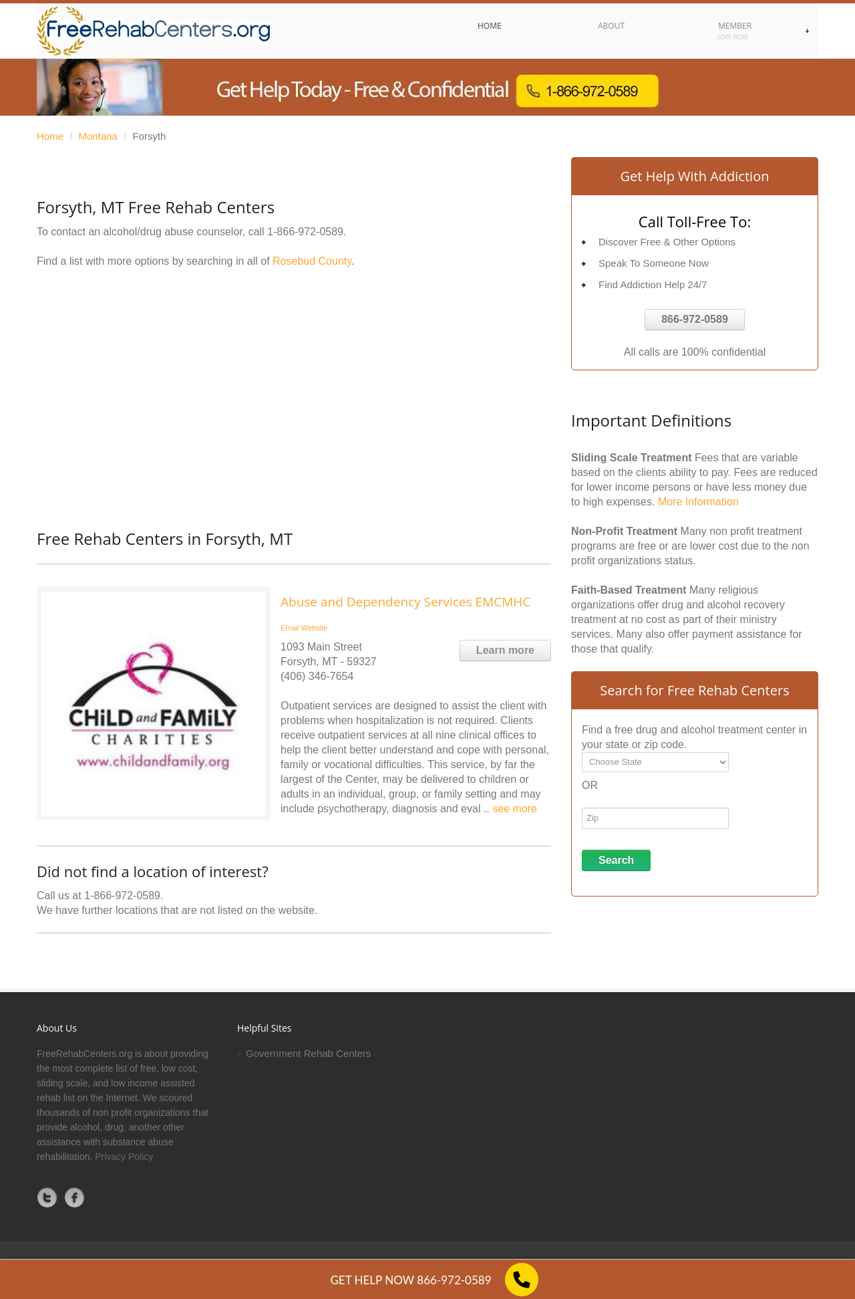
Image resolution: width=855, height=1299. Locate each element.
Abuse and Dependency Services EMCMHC (405, 601)
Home (50, 136)
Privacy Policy (124, 1156)
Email (290, 628)
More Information (698, 501)
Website (314, 628)
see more (514, 808)
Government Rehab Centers (308, 1053)
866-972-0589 (694, 319)
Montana (98, 136)
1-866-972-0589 (305, 231)
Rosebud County (312, 261)
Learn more (505, 650)
